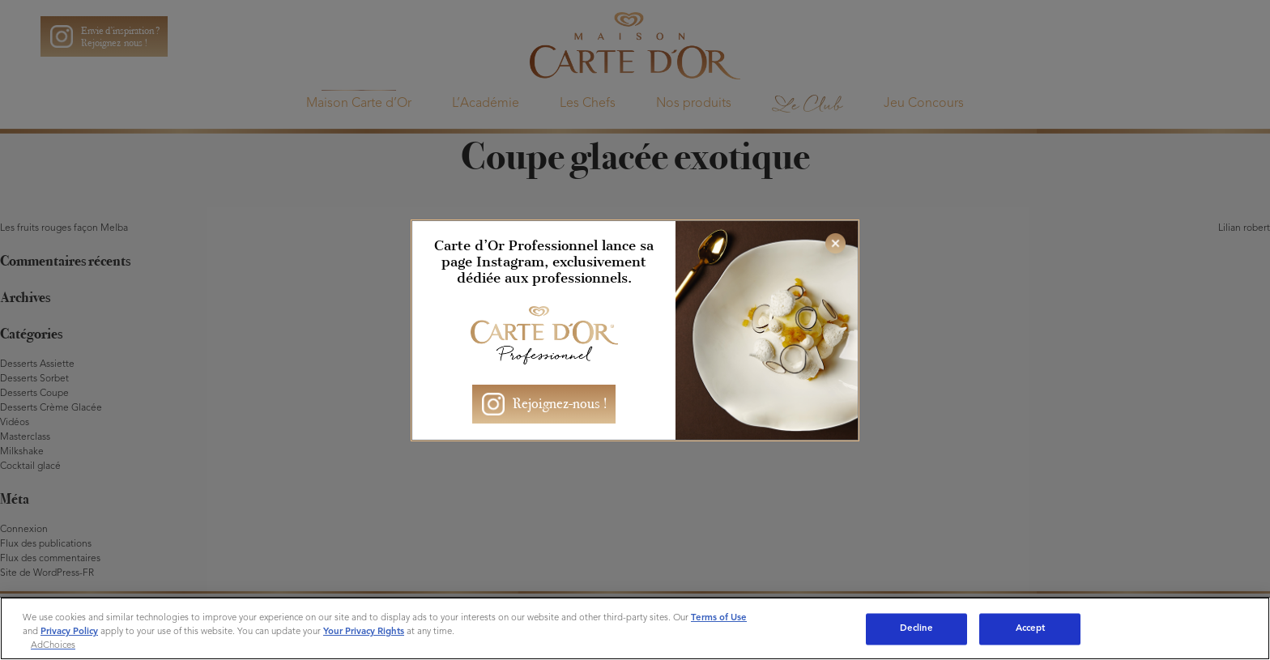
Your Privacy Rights (363, 632)
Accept (1031, 628)
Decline (917, 628)
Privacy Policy (69, 632)
